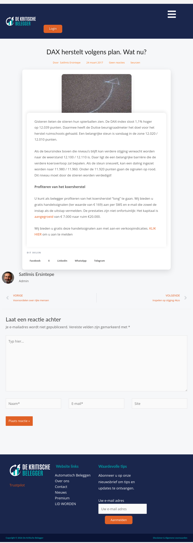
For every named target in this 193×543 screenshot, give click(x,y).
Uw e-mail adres (111, 501)
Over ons (62, 482)
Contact (61, 487)
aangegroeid (43, 217)
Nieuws (61, 493)
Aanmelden (119, 521)
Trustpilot (17, 486)
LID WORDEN (65, 504)
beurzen (135, 63)
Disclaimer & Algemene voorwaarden (170, 538)
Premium (62, 499)
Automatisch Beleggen (73, 476)
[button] (35, 261)
